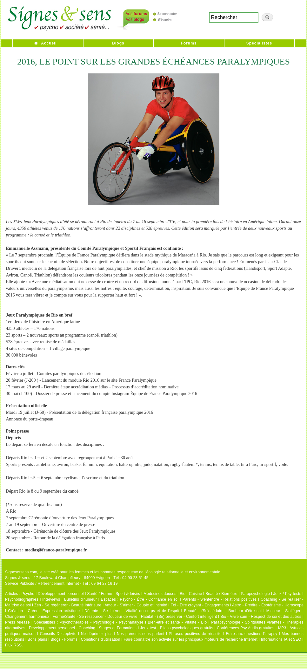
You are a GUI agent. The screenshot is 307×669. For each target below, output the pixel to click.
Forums (189, 43)
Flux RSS (13, 645)
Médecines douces (159, 593)
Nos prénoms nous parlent (140, 633)
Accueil (49, 43)
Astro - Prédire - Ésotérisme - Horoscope (268, 605)
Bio (182, 593)
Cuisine (195, 593)
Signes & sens (17, 578)
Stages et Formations (118, 628)
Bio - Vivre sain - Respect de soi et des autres (260, 616)
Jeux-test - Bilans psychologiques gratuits (176, 628)
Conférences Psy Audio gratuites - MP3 (251, 628)
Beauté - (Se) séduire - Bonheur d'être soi (223, 611)
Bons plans (37, 639)
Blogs (118, 43)
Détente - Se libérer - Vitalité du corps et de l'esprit (131, 611)
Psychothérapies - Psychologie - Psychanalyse (101, 622)
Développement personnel (61, 593)
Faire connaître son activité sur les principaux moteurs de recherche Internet (190, 639)
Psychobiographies (21, 599)
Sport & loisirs (128, 593)
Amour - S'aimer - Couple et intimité (135, 605)
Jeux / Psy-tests (287, 593)
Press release (17, 622)
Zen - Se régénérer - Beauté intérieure (67, 605)
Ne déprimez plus (97, 633)
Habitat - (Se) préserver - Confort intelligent (179, 616)
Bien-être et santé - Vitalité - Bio (177, 622)
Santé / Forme (99, 593)
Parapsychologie (255, 593)
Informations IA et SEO (281, 639)
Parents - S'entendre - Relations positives (220, 599)
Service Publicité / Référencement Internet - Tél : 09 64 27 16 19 (61, 583)
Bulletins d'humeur (80, 599)
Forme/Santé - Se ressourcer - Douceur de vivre (95, 616)
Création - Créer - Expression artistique (44, 611)
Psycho (28, 593)
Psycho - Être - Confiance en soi (149, 599)
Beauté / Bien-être (221, 593)
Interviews (51, 599)
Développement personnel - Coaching (62, 628)
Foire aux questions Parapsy (251, 633)
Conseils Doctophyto (58, 633)
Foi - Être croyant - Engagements (199, 605)
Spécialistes (259, 43)
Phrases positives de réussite (195, 633)
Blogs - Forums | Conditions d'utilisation (85, 639)
